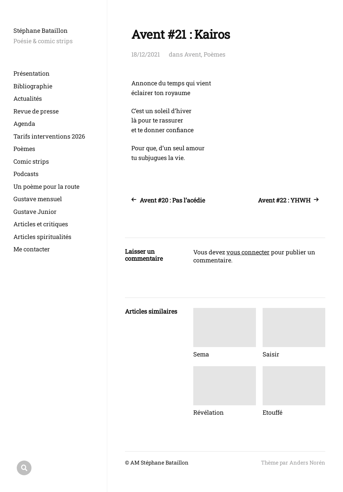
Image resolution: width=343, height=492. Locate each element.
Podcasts (26, 174)
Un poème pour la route (46, 186)
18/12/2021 (145, 54)
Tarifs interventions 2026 (49, 136)
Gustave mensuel (37, 199)
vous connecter (248, 252)
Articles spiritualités (42, 237)
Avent (192, 54)
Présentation (31, 73)
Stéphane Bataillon (40, 30)
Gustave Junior (35, 212)
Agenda (24, 123)
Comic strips (31, 161)
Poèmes (24, 149)
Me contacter (31, 249)
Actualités (27, 98)
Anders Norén (307, 462)
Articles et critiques (40, 224)
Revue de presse (36, 111)
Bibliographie (32, 86)
